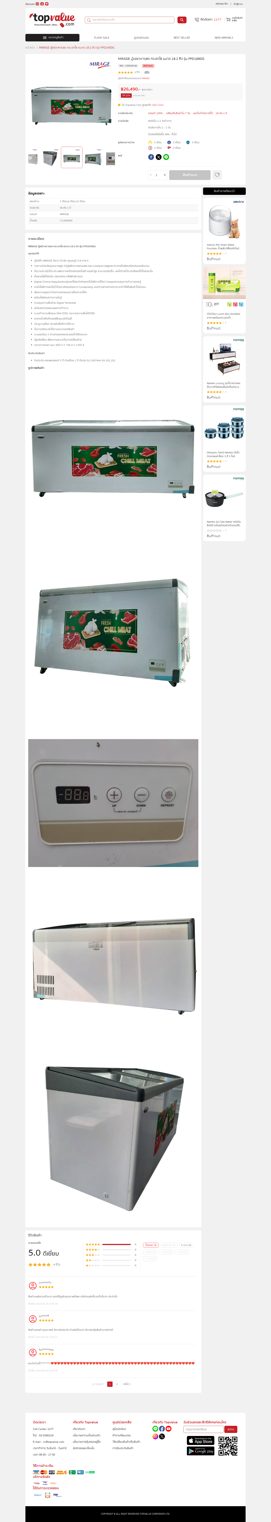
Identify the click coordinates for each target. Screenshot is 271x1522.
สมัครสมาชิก (222, 4)
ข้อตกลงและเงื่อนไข (83, 1448)
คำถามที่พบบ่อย (122, 1435)
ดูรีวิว (147, 72)
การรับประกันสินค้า (123, 1448)
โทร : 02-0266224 (43, 1435)
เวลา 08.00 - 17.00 (44, 1454)
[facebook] (151, 158)
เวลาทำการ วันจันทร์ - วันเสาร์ (49, 1448)
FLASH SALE (101, 37)
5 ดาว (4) (186, 1245)
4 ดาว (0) (150, 1252)
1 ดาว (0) (150, 1259)
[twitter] (159, 158)
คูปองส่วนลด (141, 37)
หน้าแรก (30, 47)
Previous (30, 158)
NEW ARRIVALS (224, 37)
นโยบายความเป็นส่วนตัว (86, 1435)
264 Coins (158, 105)
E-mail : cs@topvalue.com (48, 1442)
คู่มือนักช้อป (119, 1429)
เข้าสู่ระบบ (238, 4)
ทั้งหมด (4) (151, 1245)
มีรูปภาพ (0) (168, 1245)
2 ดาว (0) (182, 1252)
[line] (166, 158)
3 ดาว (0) (166, 1252)
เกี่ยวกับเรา (79, 1429)
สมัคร (230, 1429)
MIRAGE (145, 78)
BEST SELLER (182, 37)
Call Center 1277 (43, 1429)
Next (113, 158)
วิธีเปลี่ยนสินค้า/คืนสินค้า (126, 1442)
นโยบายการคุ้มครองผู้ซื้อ (87, 1442)
